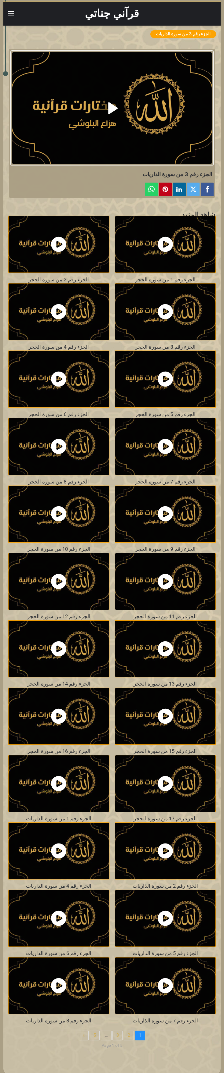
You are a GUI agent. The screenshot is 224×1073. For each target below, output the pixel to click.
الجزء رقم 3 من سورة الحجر (165, 347)
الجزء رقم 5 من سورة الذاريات (165, 953)
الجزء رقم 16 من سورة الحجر (58, 751)
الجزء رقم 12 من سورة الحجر (58, 616)
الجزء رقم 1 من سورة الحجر (165, 280)
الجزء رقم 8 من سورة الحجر (58, 482)
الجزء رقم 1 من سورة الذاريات (59, 819)
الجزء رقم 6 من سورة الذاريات (59, 953)
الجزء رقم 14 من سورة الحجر (58, 684)
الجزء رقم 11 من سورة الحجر (165, 616)
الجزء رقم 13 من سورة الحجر (165, 684)
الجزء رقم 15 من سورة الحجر (165, 751)
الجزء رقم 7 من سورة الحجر (165, 482)
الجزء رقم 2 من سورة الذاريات (165, 886)
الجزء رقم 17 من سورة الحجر (165, 819)
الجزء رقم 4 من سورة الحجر (58, 347)
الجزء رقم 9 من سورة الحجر (165, 549)
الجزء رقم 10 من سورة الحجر (58, 549)
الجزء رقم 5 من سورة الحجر (165, 414)
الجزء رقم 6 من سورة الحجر (58, 414)
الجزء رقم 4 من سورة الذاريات (59, 886)
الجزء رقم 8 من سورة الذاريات (59, 1021)
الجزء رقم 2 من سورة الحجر (58, 280)
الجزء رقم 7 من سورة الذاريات (165, 1021)
